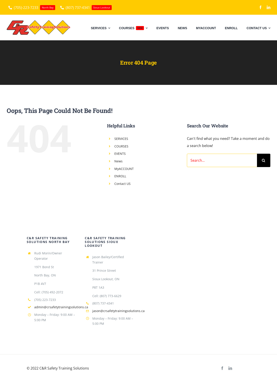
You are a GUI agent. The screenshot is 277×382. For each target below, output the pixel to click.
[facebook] (260, 7)
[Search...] (222, 160)
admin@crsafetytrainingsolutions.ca (61, 307)
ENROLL (120, 176)
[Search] (263, 160)
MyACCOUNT (124, 169)
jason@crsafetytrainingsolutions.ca (118, 311)
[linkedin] (268, 7)
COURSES (121, 146)
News (118, 161)
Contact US (122, 184)
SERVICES (121, 139)
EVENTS (120, 153)
